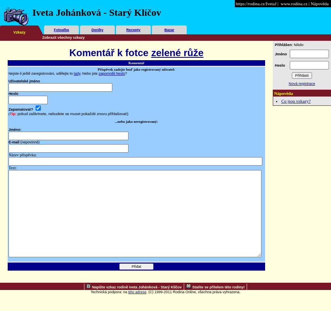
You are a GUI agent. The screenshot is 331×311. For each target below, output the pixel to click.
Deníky (97, 30)
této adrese (137, 309)
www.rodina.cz (293, 3)
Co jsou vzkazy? (296, 101)
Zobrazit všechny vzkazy (63, 38)
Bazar (169, 30)
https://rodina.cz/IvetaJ (256, 3)
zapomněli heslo (112, 73)
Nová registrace (302, 84)
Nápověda (320, 3)
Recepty (133, 30)
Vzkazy (19, 32)
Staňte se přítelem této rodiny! (218, 304)
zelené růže (177, 52)
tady (77, 73)
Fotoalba (61, 30)
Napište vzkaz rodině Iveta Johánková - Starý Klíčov (137, 304)
